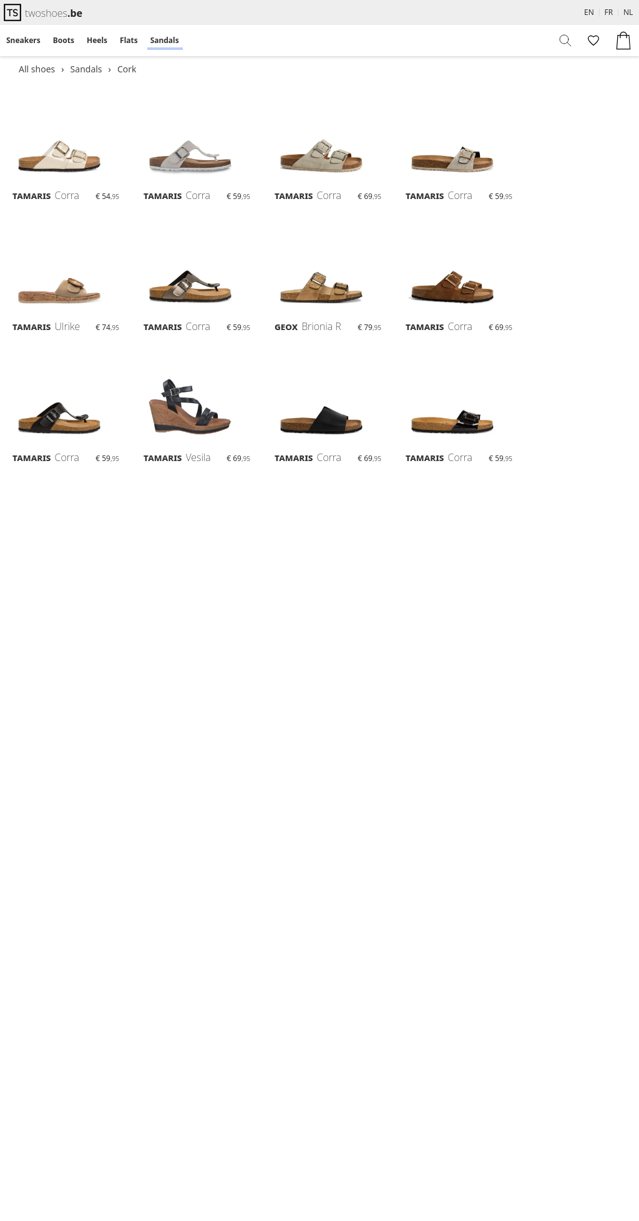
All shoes (37, 69)
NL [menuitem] (628, 12)
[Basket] (623, 40)
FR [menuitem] (609, 12)
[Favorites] (592, 40)
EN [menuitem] (589, 12)
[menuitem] (23, 40)
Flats (129, 40)
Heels (97, 40)
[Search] (566, 40)
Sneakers (23, 40)
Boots (63, 40)
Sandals (164, 40)
